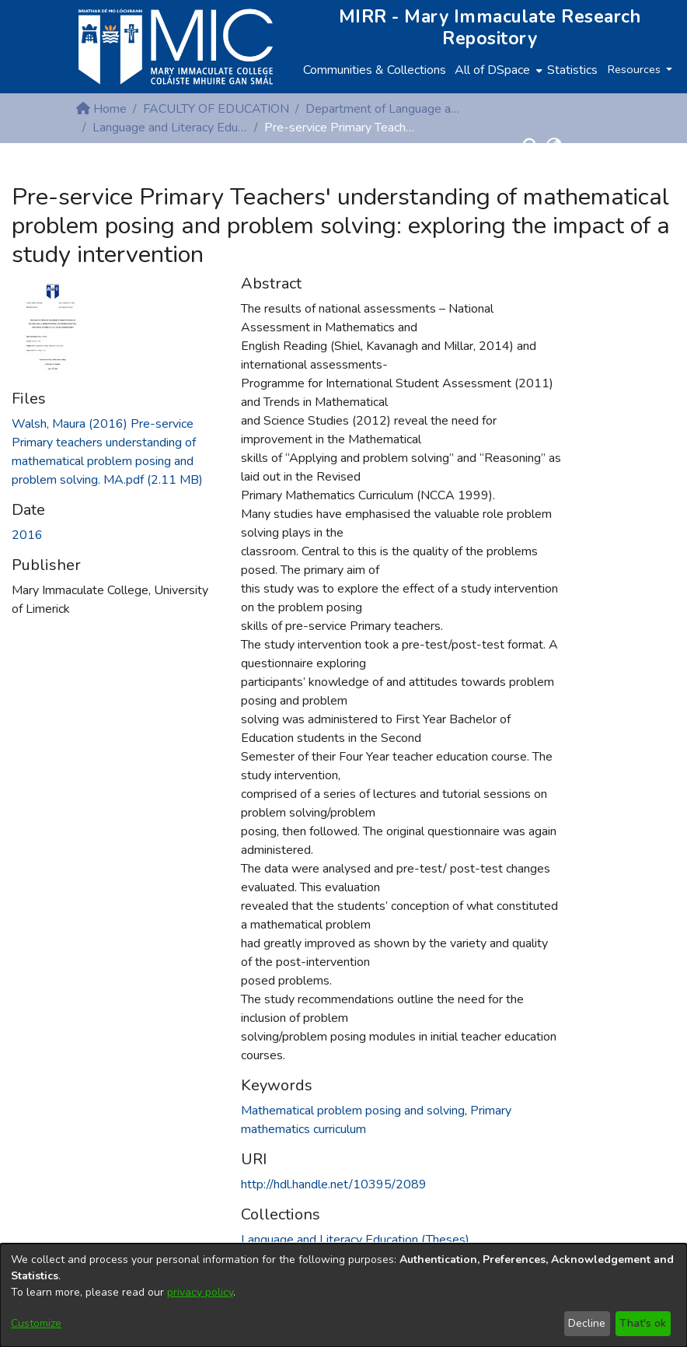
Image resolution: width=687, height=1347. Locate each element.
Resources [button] (636, 69)
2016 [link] (27, 535)
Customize (36, 1323)
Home (101, 108)
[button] (530, 146)
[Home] (175, 47)
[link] (355, 1239)
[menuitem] (497, 70)
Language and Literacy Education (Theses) (170, 127)
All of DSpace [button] (492, 70)
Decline (586, 1323)
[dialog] (343, 1295)
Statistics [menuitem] (572, 70)
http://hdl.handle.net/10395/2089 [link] (334, 1184)
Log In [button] (586, 146)
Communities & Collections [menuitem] (374, 70)
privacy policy (200, 1292)
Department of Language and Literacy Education (383, 108)
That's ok (642, 1323)
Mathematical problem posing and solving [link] (353, 1110)
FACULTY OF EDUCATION (216, 108)
